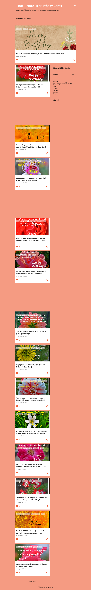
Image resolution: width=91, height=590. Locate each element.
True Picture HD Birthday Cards (39, 6)
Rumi (54, 86)
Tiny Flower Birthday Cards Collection (52, 23)
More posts (32, 581)
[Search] (75, 6)
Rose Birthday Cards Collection (26, 23)
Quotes (55, 88)
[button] (74, 60)
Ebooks (55, 90)
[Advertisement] (31, 110)
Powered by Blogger (45, 587)
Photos (55, 92)
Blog (54, 94)
